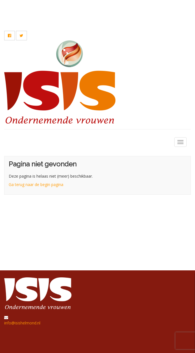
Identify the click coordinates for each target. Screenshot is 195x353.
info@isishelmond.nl (22, 323)
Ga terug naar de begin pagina (36, 184)
